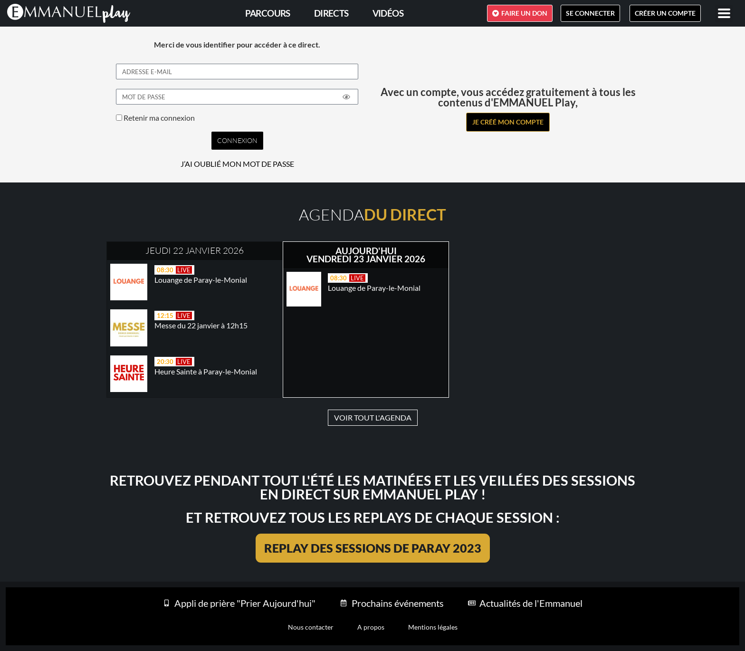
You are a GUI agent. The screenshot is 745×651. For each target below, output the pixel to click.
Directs (331, 13)
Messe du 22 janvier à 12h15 (201, 325)
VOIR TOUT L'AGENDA (372, 417)
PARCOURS (267, 13)
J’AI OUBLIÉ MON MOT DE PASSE (237, 164)
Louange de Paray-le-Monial (200, 279)
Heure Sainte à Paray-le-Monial (205, 371)
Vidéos (387, 13)
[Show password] (346, 96)
